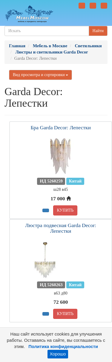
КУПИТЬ (65, 210)
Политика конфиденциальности (63, 346)
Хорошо (58, 354)
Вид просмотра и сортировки (40, 75)
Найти (98, 31)
